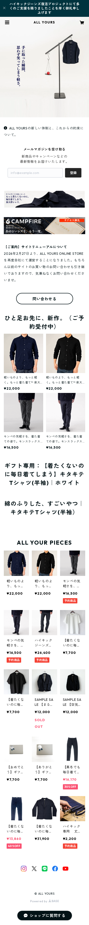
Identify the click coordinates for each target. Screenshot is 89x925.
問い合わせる (44, 298)
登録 (73, 173)
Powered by (44, 901)
